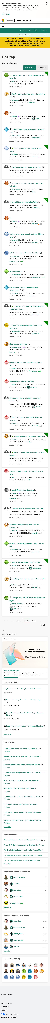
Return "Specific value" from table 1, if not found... (22, 757)
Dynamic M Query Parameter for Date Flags (27, 508)
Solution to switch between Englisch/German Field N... (23, 820)
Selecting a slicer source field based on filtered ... (21, 749)
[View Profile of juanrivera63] (15, 331)
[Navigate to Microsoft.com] (7, 20)
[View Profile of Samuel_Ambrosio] (17, 604)
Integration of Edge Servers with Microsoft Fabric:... (25, 726)
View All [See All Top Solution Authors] (7, 907)
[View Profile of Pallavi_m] (14, 154)
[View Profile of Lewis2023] (35, 208)
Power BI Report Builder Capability (21, 381)
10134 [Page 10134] (42, 625)
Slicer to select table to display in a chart (26, 562)
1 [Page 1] (7, 620)
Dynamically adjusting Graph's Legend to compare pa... (24, 772)
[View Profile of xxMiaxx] (14, 368)
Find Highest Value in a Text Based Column (19, 788)
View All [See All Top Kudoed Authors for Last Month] (7, 951)
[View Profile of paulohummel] (16, 275)
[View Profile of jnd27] (13, 477)
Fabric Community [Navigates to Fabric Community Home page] (24, 20)
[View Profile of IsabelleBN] (35, 315)
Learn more (6, 14)
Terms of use (5, 1007)
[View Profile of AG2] (33, 192)
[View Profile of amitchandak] (37, 568)
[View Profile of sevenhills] (33, 387)
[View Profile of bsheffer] (35, 224)
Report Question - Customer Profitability (28, 436)
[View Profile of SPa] (12, 81)
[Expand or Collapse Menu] (3, 26)
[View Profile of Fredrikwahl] (15, 256)
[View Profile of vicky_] (38, 119)
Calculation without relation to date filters (24, 253)
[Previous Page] (3, 620)
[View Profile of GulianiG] (14, 423)
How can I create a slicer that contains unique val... (22, 780)
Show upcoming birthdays (19, 344)
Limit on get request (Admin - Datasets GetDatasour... (23, 812)
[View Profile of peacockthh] (15, 549)
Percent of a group (16, 271)
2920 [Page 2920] (34, 620)
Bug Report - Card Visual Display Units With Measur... (23, 689)
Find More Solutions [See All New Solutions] (7, 827)
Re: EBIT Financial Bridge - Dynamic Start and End (22, 860)
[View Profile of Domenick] (14, 493)
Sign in (29, 30)
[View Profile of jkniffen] (13, 439)
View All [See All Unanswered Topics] (7, 734)
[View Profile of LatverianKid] (15, 240)
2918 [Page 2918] (18, 620)
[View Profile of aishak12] (14, 116)
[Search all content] (32, 35)
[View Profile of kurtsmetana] (15, 189)
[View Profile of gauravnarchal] (16, 347)
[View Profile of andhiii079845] (14, 261)
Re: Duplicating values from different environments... (23, 855)
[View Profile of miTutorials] (17, 609)
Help (35, 30)
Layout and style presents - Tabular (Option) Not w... (23, 796)
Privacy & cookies (6, 1003)
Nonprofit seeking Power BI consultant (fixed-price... (25, 700)
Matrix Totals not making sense (23, 490)
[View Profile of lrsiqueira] (14, 100)
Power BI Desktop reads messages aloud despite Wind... (24, 845)
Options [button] (41, 67)
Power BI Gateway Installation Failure (25, 202)
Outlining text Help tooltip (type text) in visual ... (21, 804)
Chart (11, 113)
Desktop (7, 752)
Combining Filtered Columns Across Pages (27, 167)
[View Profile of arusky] (13, 384)
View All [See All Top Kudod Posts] (7, 864)
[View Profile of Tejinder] (14, 585)
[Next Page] (3, 629)
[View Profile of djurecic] (38, 407)
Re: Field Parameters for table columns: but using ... (22, 840)
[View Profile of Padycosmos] (36, 277)
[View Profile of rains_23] (14, 530)
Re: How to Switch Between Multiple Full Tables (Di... (23, 850)
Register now (35, 46)
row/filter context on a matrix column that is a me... (22, 765)
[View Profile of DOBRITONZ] (15, 135)
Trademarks (4, 1010)
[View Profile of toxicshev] (14, 293)
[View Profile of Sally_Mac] (14, 565)
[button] (29, 67)
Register (21, 30)
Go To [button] (43, 30)
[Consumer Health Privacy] (25, 1017)
